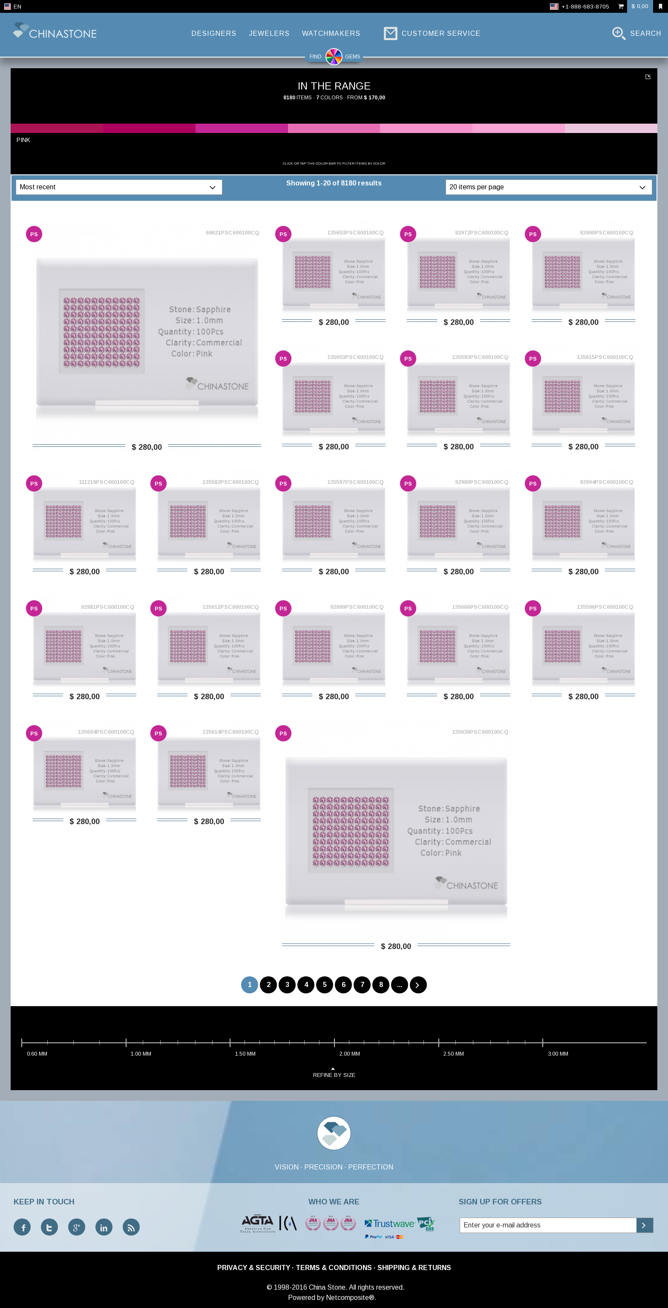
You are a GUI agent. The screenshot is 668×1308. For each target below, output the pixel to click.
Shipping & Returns (414, 1267)
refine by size (334, 1071)
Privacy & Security (253, 1267)
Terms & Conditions (334, 1267)
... (399, 984)
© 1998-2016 (287, 1287)
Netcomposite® (350, 1297)
